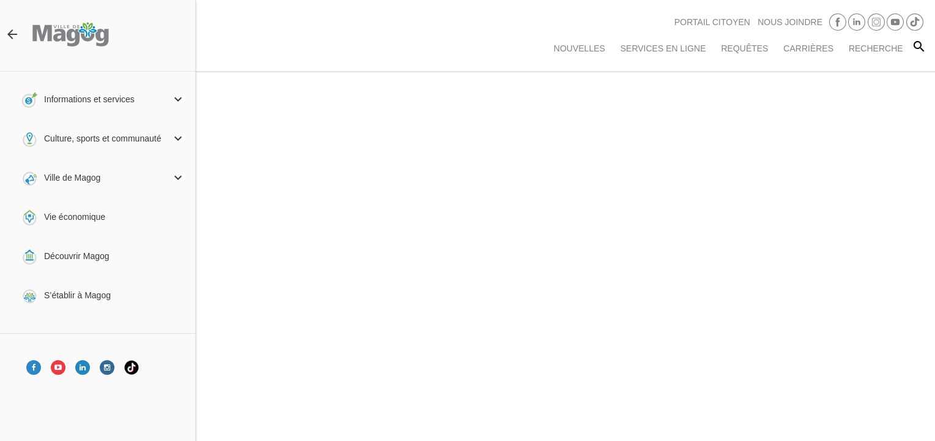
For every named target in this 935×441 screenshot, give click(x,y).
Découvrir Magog (77, 256)
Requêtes (744, 48)
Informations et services (89, 99)
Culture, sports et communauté (102, 138)
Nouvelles (579, 48)
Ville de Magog (72, 178)
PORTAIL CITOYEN (712, 22)
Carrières (808, 48)
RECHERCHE (876, 48)
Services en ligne (663, 48)
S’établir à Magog (77, 295)
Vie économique (74, 217)
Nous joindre (790, 22)
